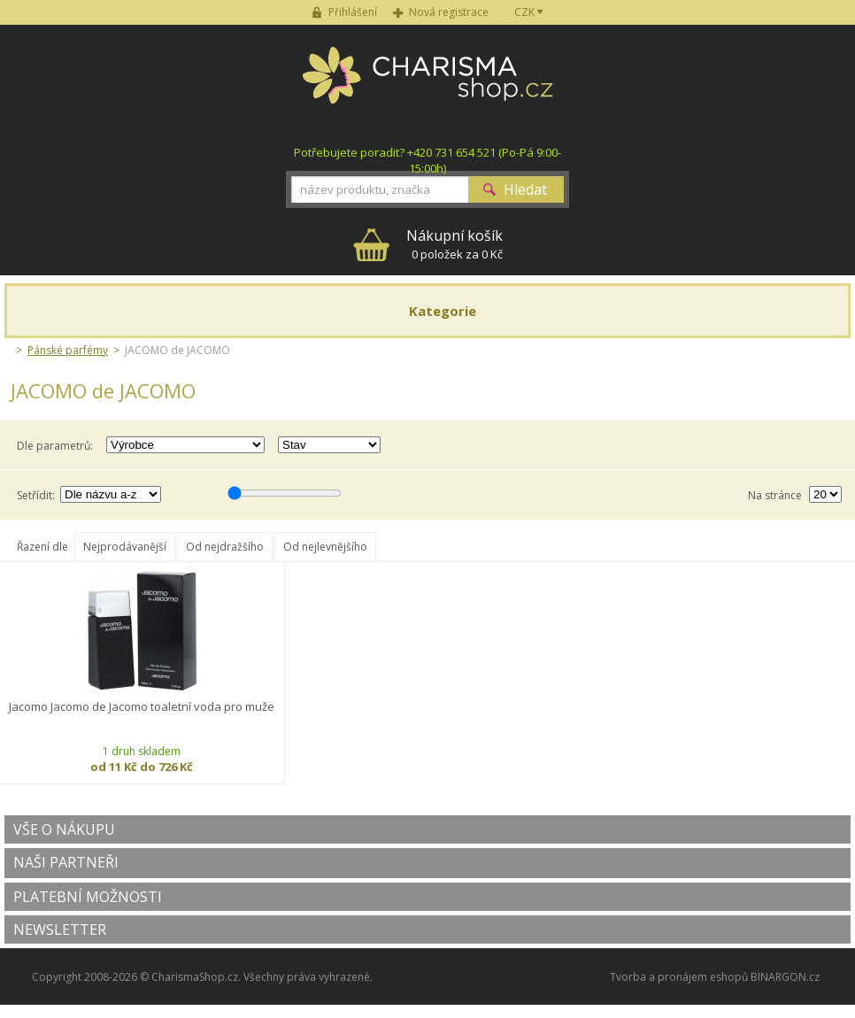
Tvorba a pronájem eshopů (679, 976)
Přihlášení (352, 11)
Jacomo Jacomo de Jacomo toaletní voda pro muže (141, 706)
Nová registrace (449, 11)
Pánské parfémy (67, 350)
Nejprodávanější (124, 546)
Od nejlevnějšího (325, 546)
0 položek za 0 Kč (454, 244)
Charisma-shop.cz (428, 85)
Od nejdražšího (225, 546)
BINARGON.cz (785, 976)
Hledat (525, 189)
